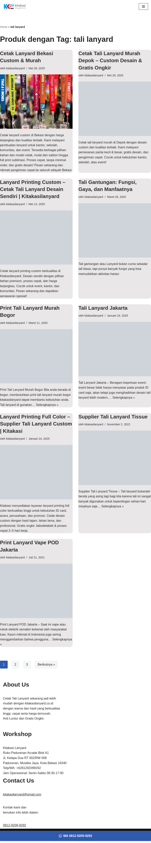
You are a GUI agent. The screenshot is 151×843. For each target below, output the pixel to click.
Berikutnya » (46, 670)
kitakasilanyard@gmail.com (22, 800)
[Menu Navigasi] (143, 6)
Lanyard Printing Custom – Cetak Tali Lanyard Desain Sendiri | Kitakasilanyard (32, 194)
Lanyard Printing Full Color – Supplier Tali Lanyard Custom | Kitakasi (36, 429)
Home (3, 26)
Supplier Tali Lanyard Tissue (113, 422)
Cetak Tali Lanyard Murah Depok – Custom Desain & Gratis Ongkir (110, 60)
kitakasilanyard (15, 68)
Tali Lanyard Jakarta (103, 313)
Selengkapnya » (47, 410)
